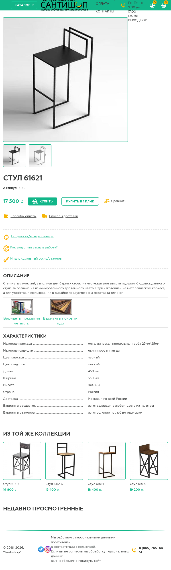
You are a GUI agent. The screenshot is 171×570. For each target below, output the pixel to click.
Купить (46, 201)
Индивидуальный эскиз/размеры (36, 258)
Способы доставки (63, 216)
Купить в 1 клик (80, 201)
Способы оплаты (23, 216)
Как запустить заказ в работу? (34, 247)
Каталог (22, 5)
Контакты (105, 11)
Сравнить (118, 201)
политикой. (87, 547)
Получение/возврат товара (32, 236)
